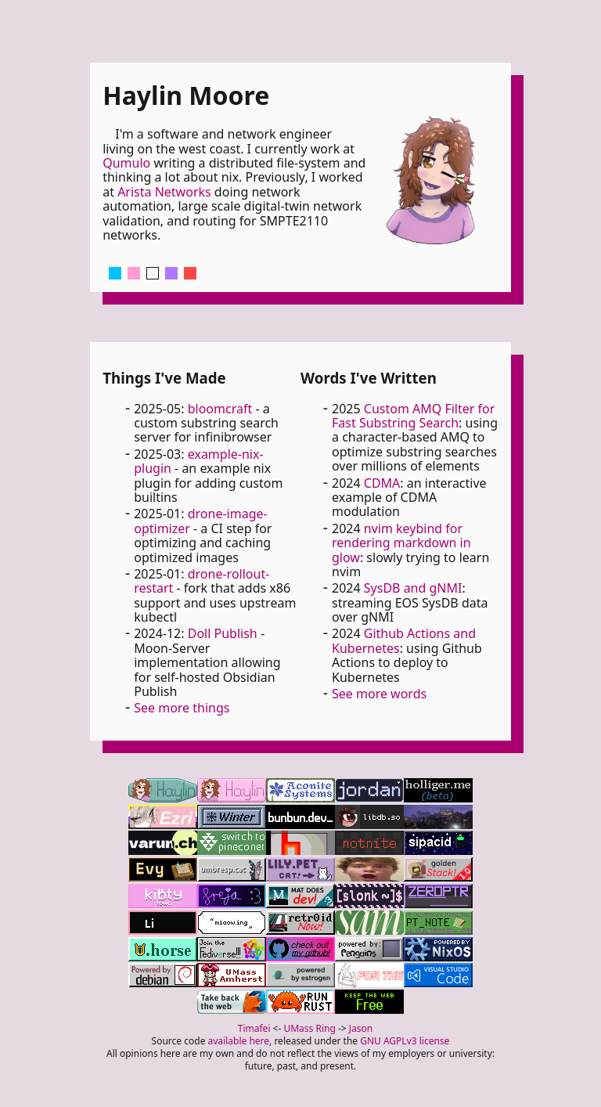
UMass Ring (309, 1028)
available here (239, 1041)
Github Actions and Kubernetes (404, 640)
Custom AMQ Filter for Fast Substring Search (413, 415)
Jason (360, 1028)
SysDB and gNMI (413, 588)
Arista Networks (164, 191)
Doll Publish (222, 633)
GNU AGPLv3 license (404, 1041)
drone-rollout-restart (201, 581)
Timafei (254, 1028)
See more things (181, 707)
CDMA (382, 483)
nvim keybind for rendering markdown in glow (401, 543)
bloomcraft (220, 408)
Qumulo (126, 162)
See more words (379, 693)
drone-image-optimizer (200, 520)
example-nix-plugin (198, 461)
